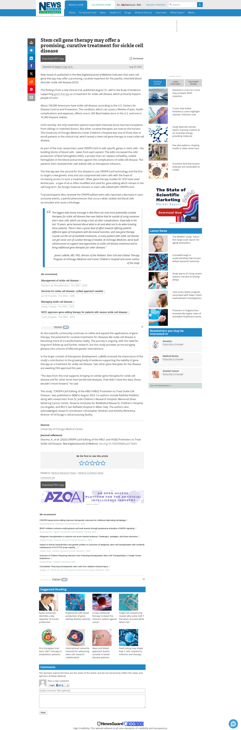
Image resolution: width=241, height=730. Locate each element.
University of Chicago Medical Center (62, 429)
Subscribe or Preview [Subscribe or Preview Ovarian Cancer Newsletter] (172, 427)
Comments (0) (48, 477)
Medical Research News (63, 472)
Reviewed (138, 58)
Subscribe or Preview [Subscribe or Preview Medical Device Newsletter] (172, 413)
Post (43, 711)
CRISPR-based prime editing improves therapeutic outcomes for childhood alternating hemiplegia (84, 520)
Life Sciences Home (101, 4)
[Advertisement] (92, 497)
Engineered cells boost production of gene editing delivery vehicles (78, 615)
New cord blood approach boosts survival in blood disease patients (101, 652)
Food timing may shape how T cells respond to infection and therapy (131, 650)
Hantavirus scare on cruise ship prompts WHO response (186, 93)
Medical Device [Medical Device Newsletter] (170, 409)
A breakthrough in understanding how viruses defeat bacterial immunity (186, 311)
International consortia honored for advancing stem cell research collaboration (77, 652)
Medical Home (76, 4)
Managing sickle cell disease (58, 302)
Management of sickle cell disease (61, 281)
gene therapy (61, 94)
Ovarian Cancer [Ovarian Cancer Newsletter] (171, 424)
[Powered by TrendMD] (55, 327)
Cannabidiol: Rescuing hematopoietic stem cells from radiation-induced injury (75, 566)
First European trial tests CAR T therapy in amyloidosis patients (50, 650)
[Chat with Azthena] (233, 723)
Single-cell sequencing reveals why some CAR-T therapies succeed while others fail (131, 617)
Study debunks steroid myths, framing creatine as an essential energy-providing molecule (186, 131)
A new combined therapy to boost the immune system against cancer (104, 617)
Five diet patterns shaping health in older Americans (185, 147)
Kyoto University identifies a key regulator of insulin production (49, 617)
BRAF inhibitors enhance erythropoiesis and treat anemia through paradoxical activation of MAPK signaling (88, 528)
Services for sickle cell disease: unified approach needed (73, 292)
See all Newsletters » (161, 439)
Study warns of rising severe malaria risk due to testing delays (187, 330)
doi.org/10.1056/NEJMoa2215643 (118, 443)
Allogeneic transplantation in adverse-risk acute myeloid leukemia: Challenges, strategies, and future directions (90, 536)
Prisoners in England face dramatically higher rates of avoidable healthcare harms (186, 367)
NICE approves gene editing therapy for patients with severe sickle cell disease (85, 313)
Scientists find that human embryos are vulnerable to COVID (186, 166)
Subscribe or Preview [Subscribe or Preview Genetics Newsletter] (172, 398)
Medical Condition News (90, 472)
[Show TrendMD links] (142, 327)
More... (192, 12)
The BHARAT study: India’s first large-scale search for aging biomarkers (185, 293)
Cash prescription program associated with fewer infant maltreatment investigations (187, 348)
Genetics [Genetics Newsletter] (167, 394)
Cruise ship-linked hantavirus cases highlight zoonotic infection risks (186, 111)
